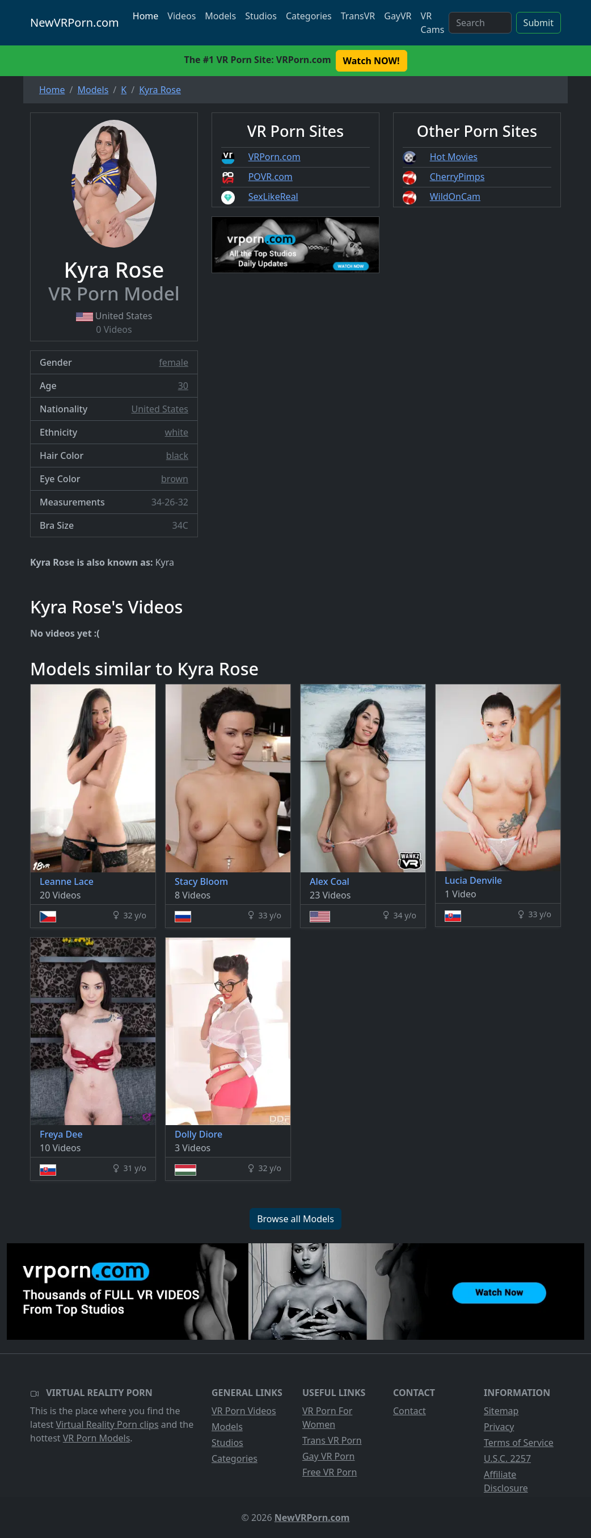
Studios (261, 16)
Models (220, 16)
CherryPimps (457, 176)
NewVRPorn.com (74, 22)
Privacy (499, 1426)
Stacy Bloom (201, 881)
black (177, 455)
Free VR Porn (329, 1472)
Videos (181, 16)
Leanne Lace (67, 881)
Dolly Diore (198, 1134)
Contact (409, 1411)
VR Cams (433, 23)
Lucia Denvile (473, 880)
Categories (309, 16)
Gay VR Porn (328, 1456)
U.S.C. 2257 (507, 1458)
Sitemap (501, 1411)
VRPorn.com (274, 157)
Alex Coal (329, 881)
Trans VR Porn (332, 1440)
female (173, 362)
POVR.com (270, 176)
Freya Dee (61, 1134)
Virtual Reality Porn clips (107, 1424)
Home (146, 16)
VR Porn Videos (244, 1411)
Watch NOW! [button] (371, 61)
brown (174, 479)
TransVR (358, 16)
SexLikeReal (273, 196)
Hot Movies (454, 157)
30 (183, 385)
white (176, 432)
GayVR (397, 16)
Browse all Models (295, 1219)
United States (159, 409)
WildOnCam (455, 196)
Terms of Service (519, 1442)
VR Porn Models (96, 1438)
